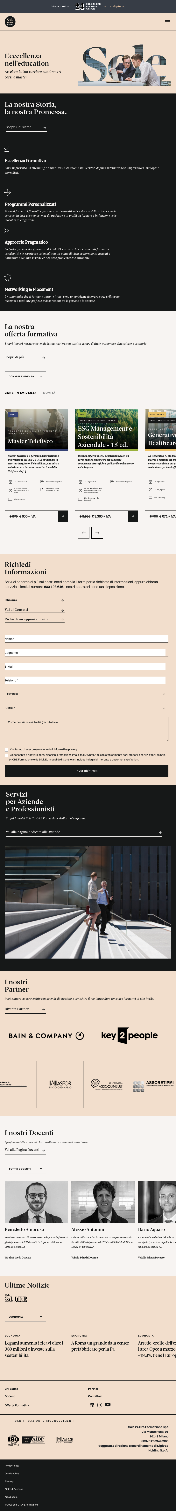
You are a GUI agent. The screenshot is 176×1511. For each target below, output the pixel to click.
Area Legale (11, 1496)
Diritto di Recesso (14, 1489)
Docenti (10, 1396)
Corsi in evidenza (21, 393)
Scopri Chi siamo (26, 127)
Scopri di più (114, 6)
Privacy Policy (12, 1465)
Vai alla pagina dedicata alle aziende (84, 832)
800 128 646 (53, 586)
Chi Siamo (11, 1389)
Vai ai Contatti (35, 610)
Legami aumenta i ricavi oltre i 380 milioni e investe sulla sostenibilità (34, 1349)
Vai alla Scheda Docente (18, 1257)
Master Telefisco (30, 441)
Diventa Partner (25, 1009)
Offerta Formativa (17, 1405)
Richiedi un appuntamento (35, 620)
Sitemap (9, 1481)
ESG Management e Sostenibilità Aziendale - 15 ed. (105, 437)
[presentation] (83, 533)
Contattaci (95, 1396)
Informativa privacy (65, 749)
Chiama (35, 601)
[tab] (22, 393)
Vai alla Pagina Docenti (25, 1150)
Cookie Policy (12, 1473)
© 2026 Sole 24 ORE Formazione (22, 1504)
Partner (93, 1389)
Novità (49, 393)
